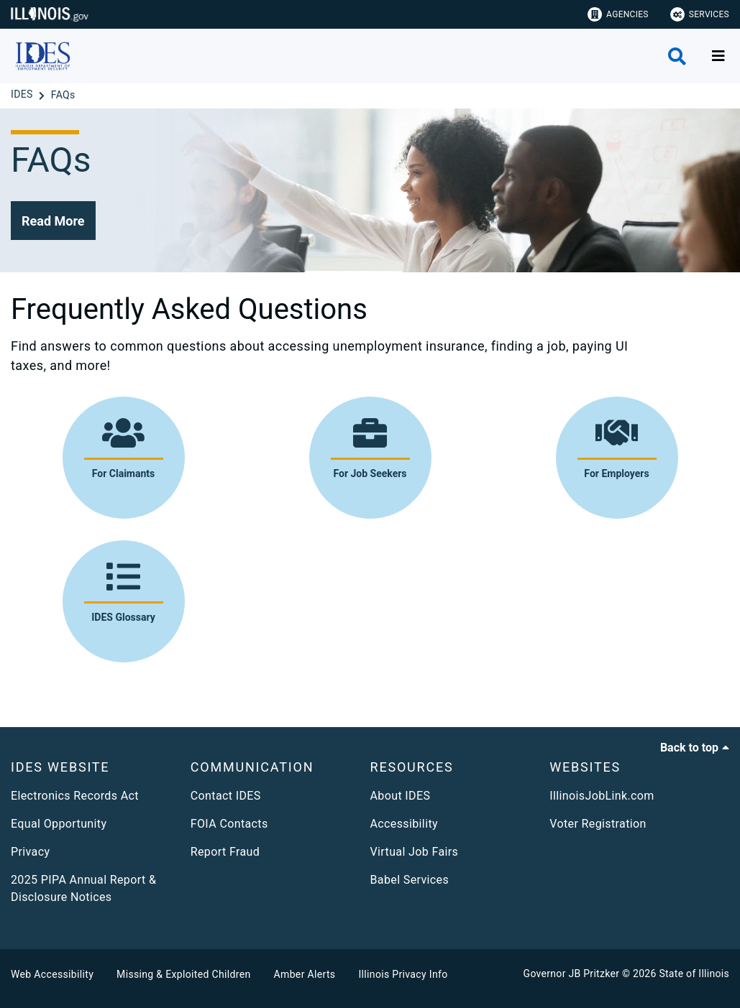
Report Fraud (225, 852)
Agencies (618, 14)
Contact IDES (226, 796)
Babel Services (409, 880)
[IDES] (23, 95)
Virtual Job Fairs (414, 852)
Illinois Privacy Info (402, 974)
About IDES (400, 796)
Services (699, 14)
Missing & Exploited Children (183, 974)
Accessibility (404, 824)
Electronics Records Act (75, 796)
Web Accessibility (52, 974)
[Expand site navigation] (718, 56)
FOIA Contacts (229, 824)
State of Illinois (694, 973)
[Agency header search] (677, 56)
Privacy (30, 852)
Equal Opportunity (58, 824)
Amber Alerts (305, 974)
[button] (53, 220)
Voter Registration (598, 824)
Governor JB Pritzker (572, 973)
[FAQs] (63, 95)
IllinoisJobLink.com (601, 796)
